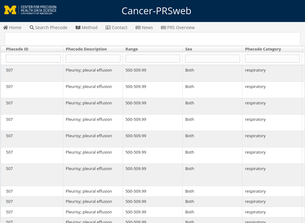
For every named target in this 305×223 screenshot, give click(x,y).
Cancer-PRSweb (153, 11)
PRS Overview (178, 27)
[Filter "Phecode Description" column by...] (93, 59)
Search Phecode (49, 27)
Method (87, 27)
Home (12, 27)
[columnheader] (32, 49)
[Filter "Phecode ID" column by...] (33, 59)
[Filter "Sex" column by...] (212, 59)
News (144, 27)
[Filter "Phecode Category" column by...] (272, 59)
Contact (116, 27)
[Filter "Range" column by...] (152, 59)
